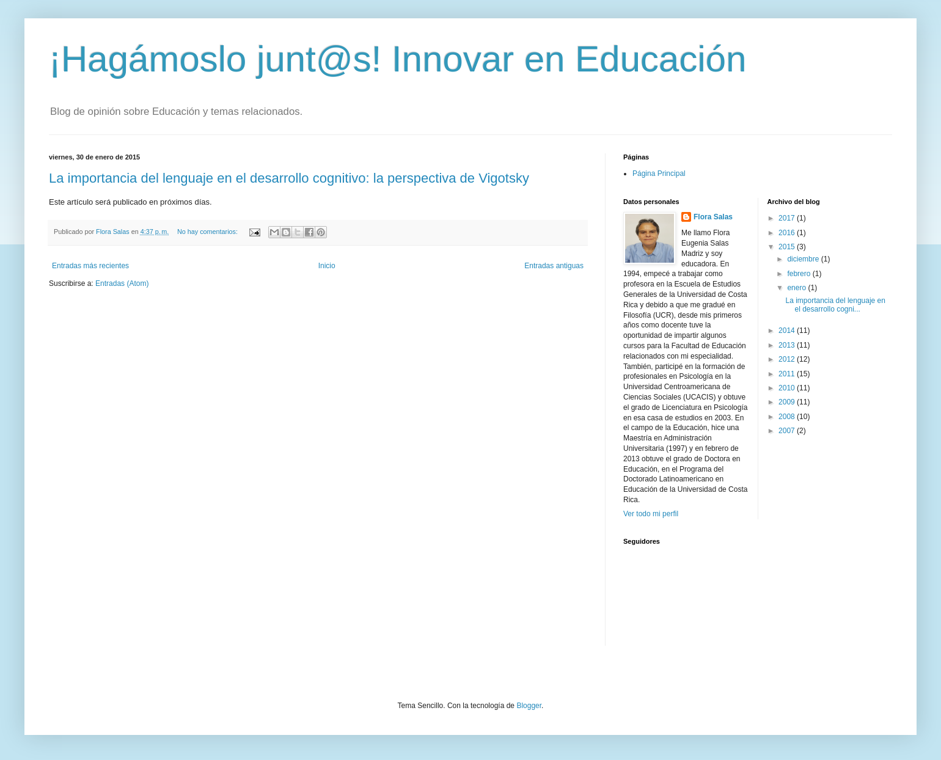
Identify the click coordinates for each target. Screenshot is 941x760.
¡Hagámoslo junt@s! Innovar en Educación (398, 58)
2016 (787, 232)
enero (797, 287)
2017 (787, 218)
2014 (787, 330)
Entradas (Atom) (121, 283)
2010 (787, 388)
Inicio (326, 265)
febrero (799, 273)
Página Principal (659, 173)
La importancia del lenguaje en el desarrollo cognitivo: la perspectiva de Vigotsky (289, 178)
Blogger (528, 705)
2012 (787, 359)
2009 (787, 402)
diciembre (804, 259)
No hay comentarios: (208, 231)
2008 (787, 416)
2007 (787, 430)
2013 (787, 345)
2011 (787, 374)
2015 (787, 247)
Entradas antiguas (554, 265)
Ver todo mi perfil (650, 514)
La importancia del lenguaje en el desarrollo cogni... (835, 304)
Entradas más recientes (90, 265)
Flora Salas (713, 217)
